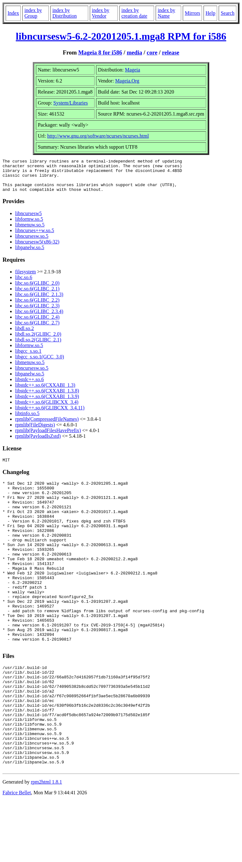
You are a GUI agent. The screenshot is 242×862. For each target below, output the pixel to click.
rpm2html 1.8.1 (46, 843)
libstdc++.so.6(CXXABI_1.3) (45, 391)
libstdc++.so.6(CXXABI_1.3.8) (47, 397)
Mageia (132, 69)
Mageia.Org (127, 80)
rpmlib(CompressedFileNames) (47, 425)
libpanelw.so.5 (29, 254)
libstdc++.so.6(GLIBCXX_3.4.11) (49, 414)
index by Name (166, 13)
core (152, 52)
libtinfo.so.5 (27, 420)
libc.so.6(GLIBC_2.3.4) (39, 318)
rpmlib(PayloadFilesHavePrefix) (48, 437)
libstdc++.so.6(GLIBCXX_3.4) (46, 408)
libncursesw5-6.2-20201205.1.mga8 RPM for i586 (121, 36)
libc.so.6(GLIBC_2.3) (37, 312)
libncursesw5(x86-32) (37, 248)
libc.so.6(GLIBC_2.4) (37, 323)
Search (227, 13)
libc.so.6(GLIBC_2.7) (37, 329)
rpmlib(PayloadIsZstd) (38, 442)
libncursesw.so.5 (32, 242)
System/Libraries (70, 103)
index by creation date (134, 13)
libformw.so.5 (29, 225)
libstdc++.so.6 (29, 386)
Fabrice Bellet (17, 854)
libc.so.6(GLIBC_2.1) (37, 295)
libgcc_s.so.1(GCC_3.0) (39, 363)
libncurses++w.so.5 (34, 237)
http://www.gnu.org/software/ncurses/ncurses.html (98, 136)
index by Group (33, 13)
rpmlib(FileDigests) (35, 431)
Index (13, 13)
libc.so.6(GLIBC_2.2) (37, 306)
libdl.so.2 (24, 335)
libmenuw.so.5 (29, 231)
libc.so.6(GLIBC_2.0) (37, 289)
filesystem (25, 278)
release (170, 52)
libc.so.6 (23, 284)
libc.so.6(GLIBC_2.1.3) (39, 301)
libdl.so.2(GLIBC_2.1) (38, 346)
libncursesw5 (28, 220)
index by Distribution (64, 13)
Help (210, 13)
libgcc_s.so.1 (28, 357)
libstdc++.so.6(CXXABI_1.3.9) (47, 403)
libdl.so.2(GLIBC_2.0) (38, 340)
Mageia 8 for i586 (100, 52)
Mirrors (192, 13)
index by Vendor (100, 13)
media (134, 52)
